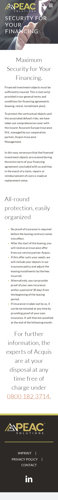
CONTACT (29, 465)
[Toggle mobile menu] (51, 5)
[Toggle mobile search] (43, 5)
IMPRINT (24, 453)
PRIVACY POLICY (25, 459)
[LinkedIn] (29, 479)
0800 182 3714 (28, 396)
